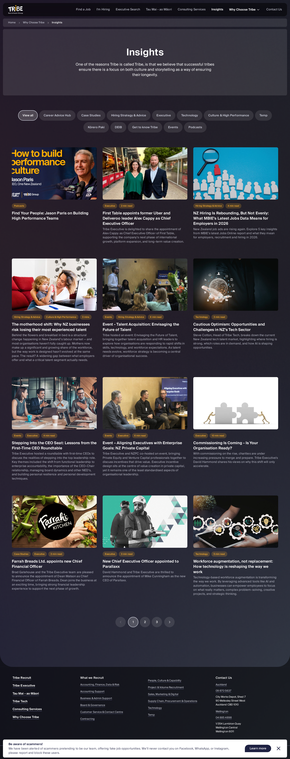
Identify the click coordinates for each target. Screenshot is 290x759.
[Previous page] (120, 622)
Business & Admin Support (98, 698)
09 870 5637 (226, 691)
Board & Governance (94, 705)
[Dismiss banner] (278, 748)
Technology (189, 115)
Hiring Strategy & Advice (128, 115)
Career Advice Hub (57, 115)
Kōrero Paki (96, 127)
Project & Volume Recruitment (167, 688)
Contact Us (274, 9)
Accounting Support (94, 692)
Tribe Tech (22, 701)
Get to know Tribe (145, 127)
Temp (263, 115)
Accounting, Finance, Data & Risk (101, 685)
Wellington (224, 712)
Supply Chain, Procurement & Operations (174, 701)
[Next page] (169, 622)
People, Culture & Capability (166, 681)
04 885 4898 (226, 718)
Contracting (89, 719)
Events (173, 127)
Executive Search (128, 9)
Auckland (223, 685)
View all (28, 115)
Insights (217, 9)
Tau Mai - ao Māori (159, 9)
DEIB (118, 127)
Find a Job (83, 9)
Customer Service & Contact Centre (103, 712)
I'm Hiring (103, 9)
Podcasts (195, 127)
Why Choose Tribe (244, 9)
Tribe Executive (26, 686)
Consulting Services (192, 9)
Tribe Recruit (24, 678)
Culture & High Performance (228, 115)
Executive (163, 115)
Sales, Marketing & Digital (165, 694)
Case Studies (91, 115)
